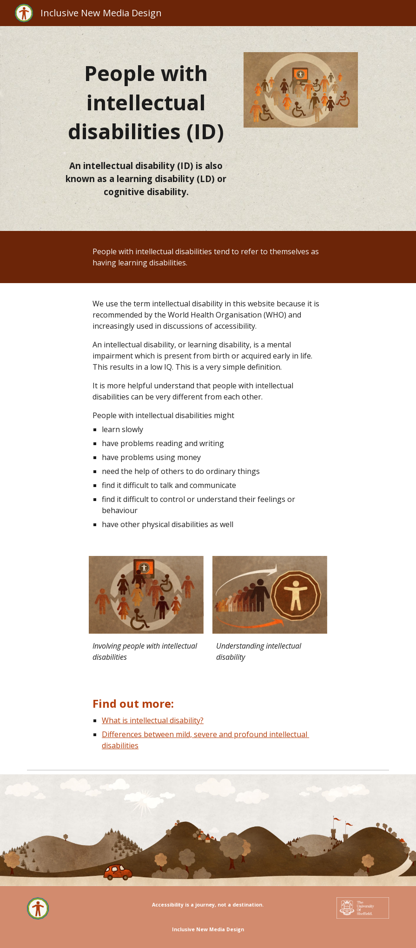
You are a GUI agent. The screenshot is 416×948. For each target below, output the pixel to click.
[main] (146, 102)
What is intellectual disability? (153, 720)
